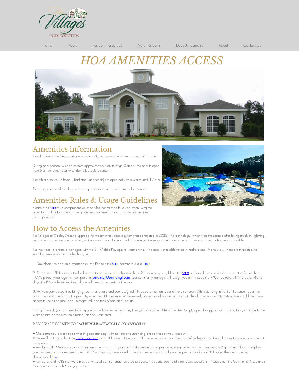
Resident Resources (107, 45)
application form (87, 338)
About (223, 45)
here (53, 207)
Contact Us (252, 45)
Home (47, 45)
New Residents (149, 45)
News (72, 45)
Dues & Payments (189, 45)
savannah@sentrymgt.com (68, 366)
